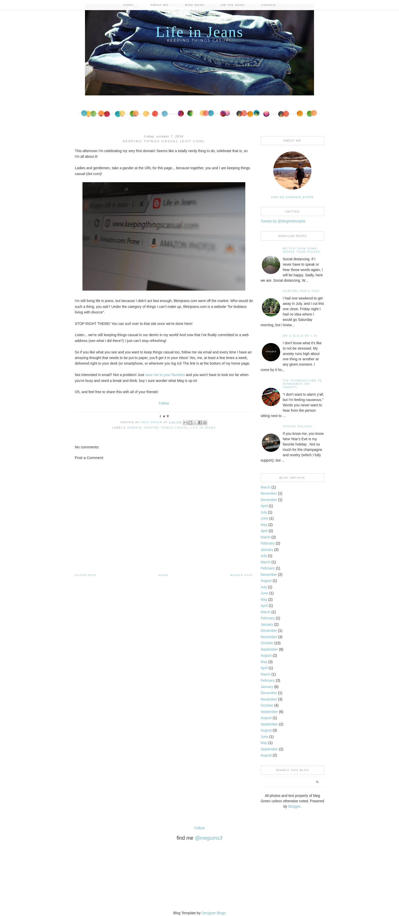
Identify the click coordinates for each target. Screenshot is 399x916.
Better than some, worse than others (301, 250)
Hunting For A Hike (301, 291)
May (264, 525)
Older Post (85, 575)
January (267, 550)
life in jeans (203, 427)
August (266, 581)
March (265, 487)
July (264, 512)
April (264, 506)
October (267, 643)
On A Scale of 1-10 (300, 335)
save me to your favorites (165, 375)
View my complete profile (292, 196)
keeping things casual (166, 427)
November (269, 493)
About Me (159, 5)
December (269, 500)
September (269, 649)
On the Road (233, 5)
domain (134, 427)
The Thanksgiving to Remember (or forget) (302, 384)
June (264, 518)
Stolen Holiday (298, 426)
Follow (164, 403)
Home (128, 5)
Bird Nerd (194, 5)
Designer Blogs (214, 913)
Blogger (294, 806)
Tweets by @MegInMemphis (283, 221)
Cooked (268, 5)
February (268, 543)
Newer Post (241, 575)
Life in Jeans (199, 31)
